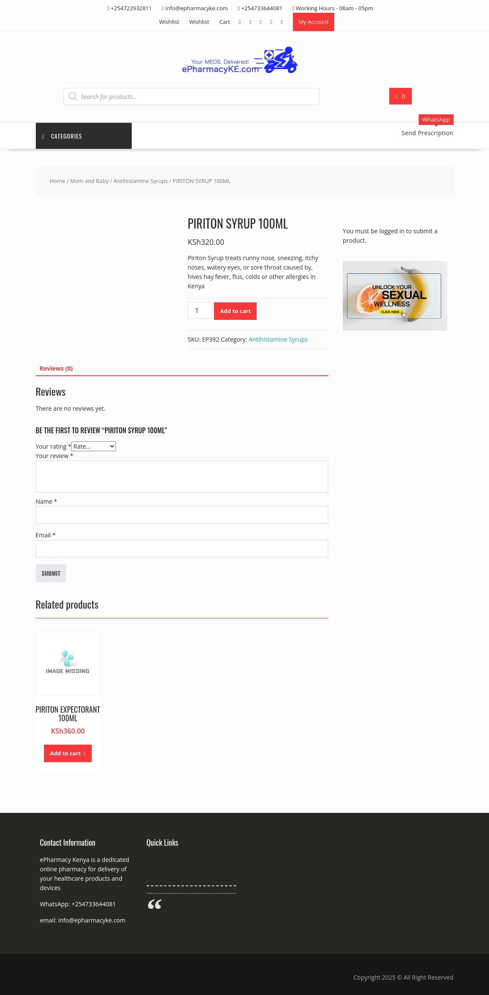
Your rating (54, 446)
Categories (62, 135)
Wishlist (169, 22)
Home (57, 181)
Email (46, 535)
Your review (54, 456)
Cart (224, 22)
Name (47, 501)
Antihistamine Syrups (140, 181)
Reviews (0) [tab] (56, 368)
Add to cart (235, 311)
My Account (313, 22)
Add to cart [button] (65, 753)
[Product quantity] (200, 310)
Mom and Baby (89, 181)
